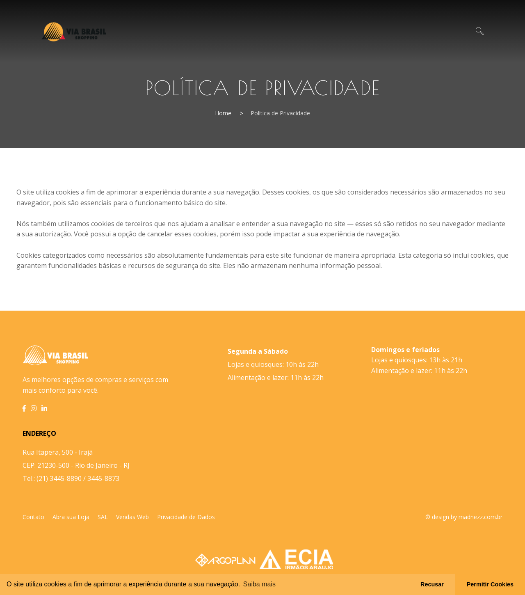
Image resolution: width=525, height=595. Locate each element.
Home (223, 113)
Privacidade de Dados (186, 517)
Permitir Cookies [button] (490, 584)
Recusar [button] (432, 584)
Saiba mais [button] (259, 584)
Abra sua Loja (70, 517)
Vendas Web (132, 517)
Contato (33, 517)
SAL (103, 517)
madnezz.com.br (480, 517)
